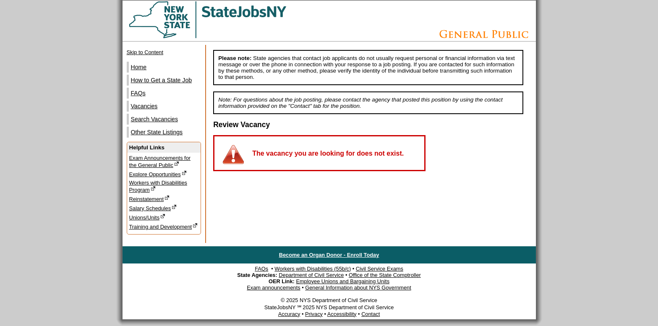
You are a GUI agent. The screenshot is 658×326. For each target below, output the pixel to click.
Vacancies (144, 106)
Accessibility (342, 314)
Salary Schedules (153, 207)
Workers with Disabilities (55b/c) (312, 269)
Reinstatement (149, 198)
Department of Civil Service (311, 275)
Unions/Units (147, 217)
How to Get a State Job (161, 80)
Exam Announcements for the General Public (160, 161)
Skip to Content (145, 52)
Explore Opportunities (158, 173)
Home (139, 67)
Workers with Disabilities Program (158, 186)
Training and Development (163, 226)
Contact (370, 314)
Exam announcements (273, 287)
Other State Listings (157, 132)
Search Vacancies (154, 119)
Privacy (314, 314)
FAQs (138, 93)
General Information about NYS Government (358, 287)
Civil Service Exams (379, 269)
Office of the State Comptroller (385, 275)
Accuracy (289, 314)
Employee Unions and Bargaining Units (342, 281)
